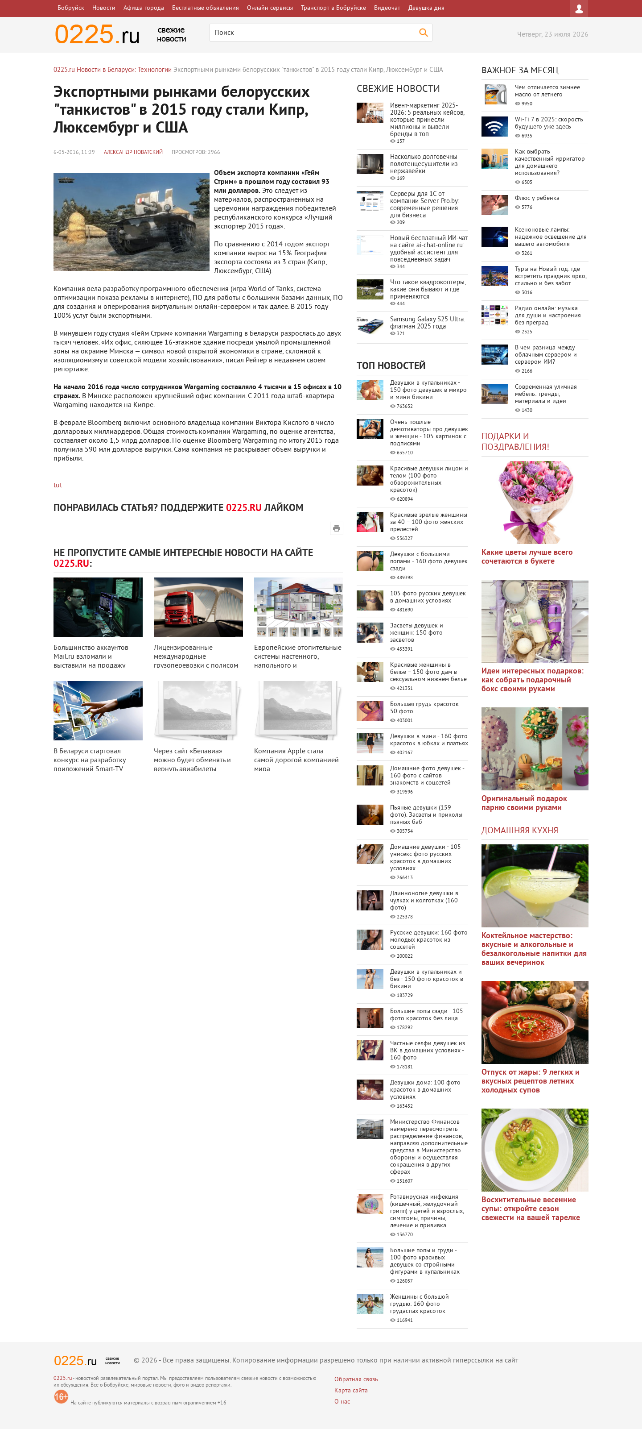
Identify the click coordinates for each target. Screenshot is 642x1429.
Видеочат (387, 8)
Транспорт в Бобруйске (333, 8)
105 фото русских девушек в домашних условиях (428, 597)
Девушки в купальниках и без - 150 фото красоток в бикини (426, 979)
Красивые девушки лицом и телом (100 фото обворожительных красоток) (429, 479)
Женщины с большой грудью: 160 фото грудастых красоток (419, 1304)
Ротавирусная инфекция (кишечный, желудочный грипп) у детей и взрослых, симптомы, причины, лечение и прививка (427, 1211)
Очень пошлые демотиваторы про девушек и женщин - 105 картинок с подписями (429, 433)
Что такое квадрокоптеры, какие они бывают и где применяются (427, 289)
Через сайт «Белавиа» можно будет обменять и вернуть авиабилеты (192, 760)
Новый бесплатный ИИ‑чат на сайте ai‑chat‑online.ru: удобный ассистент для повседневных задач (429, 249)
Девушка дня (426, 8)
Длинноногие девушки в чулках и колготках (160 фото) (424, 901)
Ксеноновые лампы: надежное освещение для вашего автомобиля (551, 237)
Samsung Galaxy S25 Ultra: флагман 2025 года (427, 323)
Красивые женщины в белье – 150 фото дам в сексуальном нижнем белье (428, 672)
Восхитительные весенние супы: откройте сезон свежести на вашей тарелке (531, 1209)
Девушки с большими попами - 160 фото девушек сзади (429, 562)
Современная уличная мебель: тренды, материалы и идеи (546, 394)
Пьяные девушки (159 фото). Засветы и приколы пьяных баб (426, 815)
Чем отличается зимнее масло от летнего (547, 91)
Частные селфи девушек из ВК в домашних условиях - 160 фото (427, 1051)
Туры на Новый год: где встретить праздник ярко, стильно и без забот (550, 276)
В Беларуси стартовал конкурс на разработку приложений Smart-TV (89, 760)
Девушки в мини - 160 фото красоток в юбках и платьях (429, 740)
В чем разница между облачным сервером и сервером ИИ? (546, 355)
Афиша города (143, 8)
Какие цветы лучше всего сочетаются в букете (527, 557)
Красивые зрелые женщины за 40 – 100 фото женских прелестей (428, 522)
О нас (342, 1402)
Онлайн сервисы (270, 8)
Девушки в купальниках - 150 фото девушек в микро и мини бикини (428, 390)
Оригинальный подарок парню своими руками (524, 803)
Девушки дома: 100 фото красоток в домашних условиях (425, 1090)
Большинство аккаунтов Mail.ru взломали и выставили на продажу (91, 657)
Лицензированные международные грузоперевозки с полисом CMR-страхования (196, 661)
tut (58, 485)
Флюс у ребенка (537, 198)
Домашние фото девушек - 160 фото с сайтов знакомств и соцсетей (427, 776)
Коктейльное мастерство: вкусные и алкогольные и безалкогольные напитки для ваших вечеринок (534, 949)
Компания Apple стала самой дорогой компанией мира (296, 760)
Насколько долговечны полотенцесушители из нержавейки (424, 164)
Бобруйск (71, 8)
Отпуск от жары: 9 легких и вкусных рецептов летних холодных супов (531, 1082)
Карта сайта (351, 1391)
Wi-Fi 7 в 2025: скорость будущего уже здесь (549, 123)
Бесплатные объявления (205, 8)
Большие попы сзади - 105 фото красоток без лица (426, 1015)
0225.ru (63, 1378)
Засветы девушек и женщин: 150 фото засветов (416, 633)
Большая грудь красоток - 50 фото (426, 708)
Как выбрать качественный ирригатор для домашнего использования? (550, 162)
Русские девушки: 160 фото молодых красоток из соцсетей (429, 940)
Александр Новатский (133, 153)
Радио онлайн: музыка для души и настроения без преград (548, 316)
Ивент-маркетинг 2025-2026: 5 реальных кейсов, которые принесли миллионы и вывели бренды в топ (427, 120)
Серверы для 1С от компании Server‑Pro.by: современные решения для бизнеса (424, 205)
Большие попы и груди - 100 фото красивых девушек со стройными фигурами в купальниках (425, 1261)
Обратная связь (356, 1379)
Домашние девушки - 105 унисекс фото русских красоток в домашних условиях (425, 857)
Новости (103, 8)
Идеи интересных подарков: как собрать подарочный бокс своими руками (533, 680)
